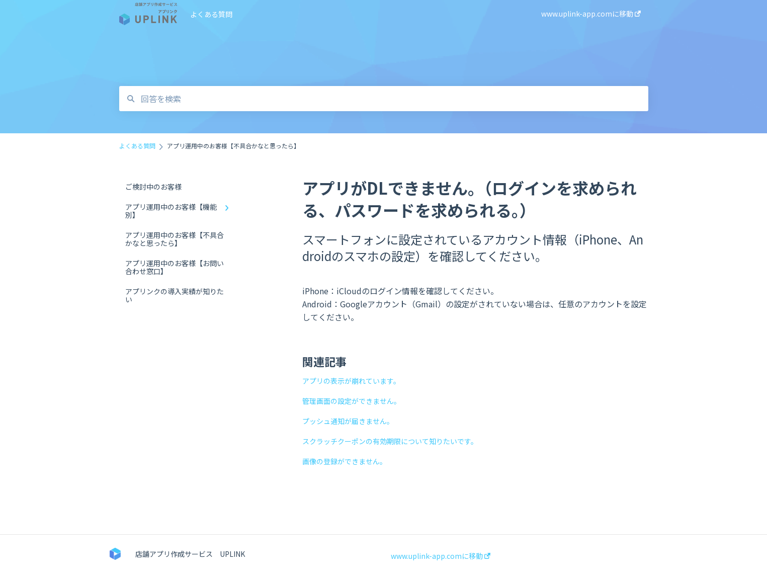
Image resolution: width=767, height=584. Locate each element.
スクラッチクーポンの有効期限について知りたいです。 (390, 441)
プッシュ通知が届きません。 (348, 421)
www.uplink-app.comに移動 (440, 556)
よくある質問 (211, 14)
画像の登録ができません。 (344, 461)
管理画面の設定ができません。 (351, 401)
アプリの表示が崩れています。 (351, 381)
